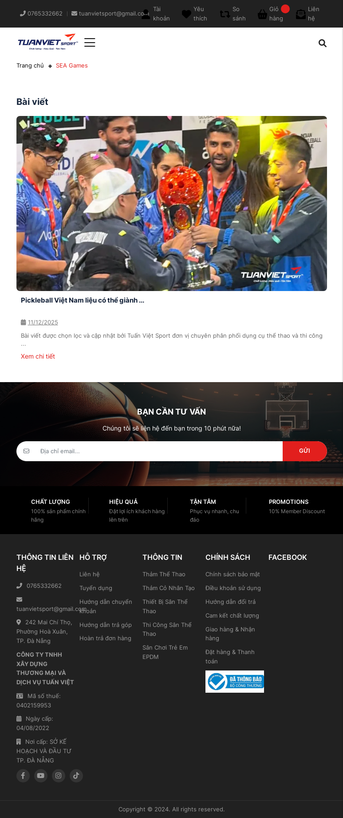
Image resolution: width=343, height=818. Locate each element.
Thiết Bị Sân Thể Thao (165, 606)
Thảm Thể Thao (163, 574)
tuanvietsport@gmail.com (45, 604)
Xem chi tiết (38, 356)
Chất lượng (50, 501)
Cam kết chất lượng (232, 615)
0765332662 (39, 585)
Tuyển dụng (95, 587)
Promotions (288, 501)
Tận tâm (203, 501)
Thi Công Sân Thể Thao (167, 629)
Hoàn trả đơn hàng (105, 638)
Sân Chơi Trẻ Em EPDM (165, 652)
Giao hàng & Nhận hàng (230, 634)
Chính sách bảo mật (232, 574)
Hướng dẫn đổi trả (230, 601)
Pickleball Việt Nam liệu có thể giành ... (82, 300)
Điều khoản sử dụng (233, 587)
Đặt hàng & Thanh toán (230, 656)
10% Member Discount (297, 511)
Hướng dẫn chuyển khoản (105, 606)
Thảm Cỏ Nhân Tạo (168, 587)
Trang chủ (30, 65)
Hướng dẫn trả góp (105, 624)
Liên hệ (89, 574)
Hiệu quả (123, 501)
